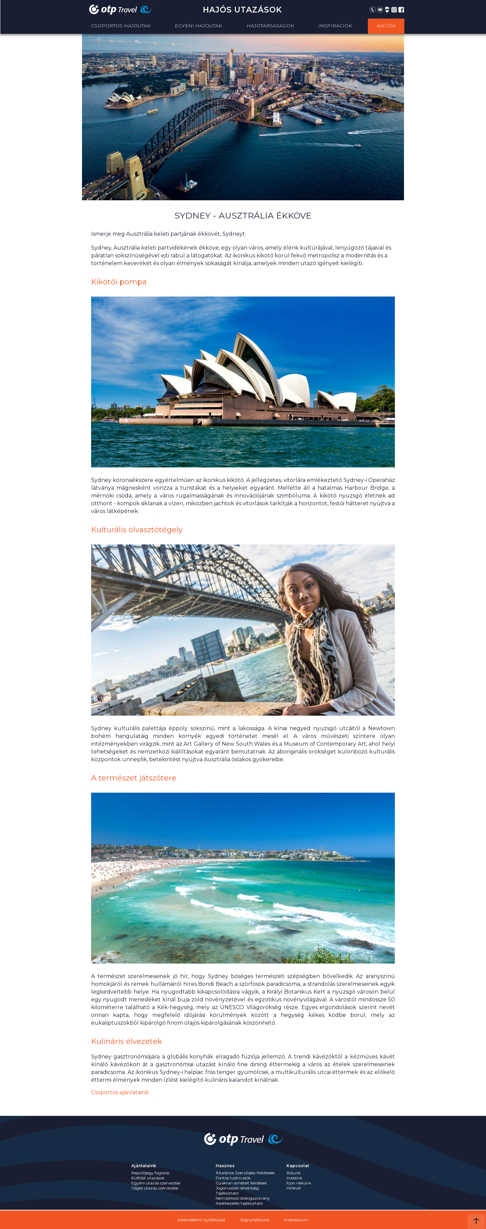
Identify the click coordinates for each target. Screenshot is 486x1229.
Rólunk (294, 1172)
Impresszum (296, 1219)
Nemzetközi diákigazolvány (243, 1198)
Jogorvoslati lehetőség (237, 1187)
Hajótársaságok (270, 26)
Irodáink (294, 1177)
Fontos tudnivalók (233, 1177)
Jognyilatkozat (254, 1219)
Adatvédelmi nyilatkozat (201, 1219)
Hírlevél (294, 1187)
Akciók (386, 26)
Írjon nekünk (299, 1182)
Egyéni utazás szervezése (155, 1182)
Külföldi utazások (148, 1177)
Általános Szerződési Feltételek (245, 1172)
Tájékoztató (227, 1193)
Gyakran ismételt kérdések (241, 1182)
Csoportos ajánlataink (120, 1092)
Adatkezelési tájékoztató (239, 1203)
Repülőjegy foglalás (150, 1172)
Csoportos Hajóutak (121, 26)
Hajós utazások (242, 10)
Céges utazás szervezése (154, 1187)
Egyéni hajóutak (198, 26)
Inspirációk (335, 26)
